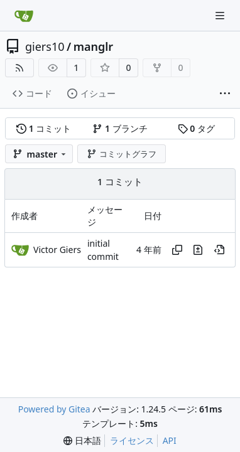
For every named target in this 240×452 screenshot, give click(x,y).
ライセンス (132, 440)
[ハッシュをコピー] (177, 249)
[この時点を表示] (219, 249)
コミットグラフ (121, 153)
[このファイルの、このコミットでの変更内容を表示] (197, 249)
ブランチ (119, 128)
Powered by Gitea (54, 409)
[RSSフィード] (19, 67)
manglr (93, 46)
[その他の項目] (225, 94)
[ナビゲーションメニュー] (221, 15)
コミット (43, 128)
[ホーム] (23, 15)
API (170, 440)
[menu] (82, 440)
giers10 (45, 46)
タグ (196, 128)
